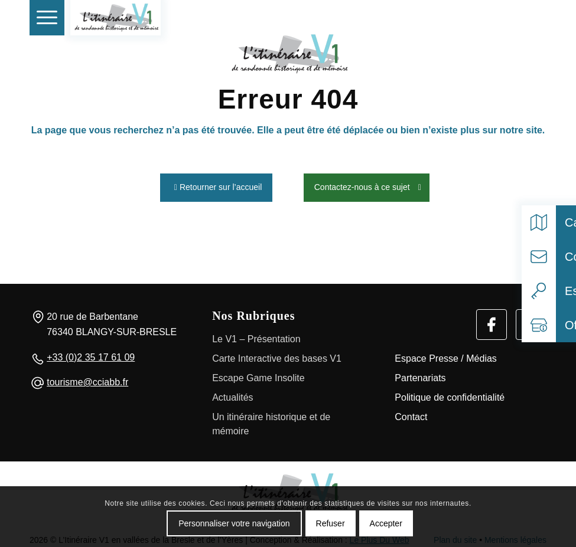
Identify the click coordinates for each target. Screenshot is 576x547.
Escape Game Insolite (258, 375)
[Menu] (47, 17)
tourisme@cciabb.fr (87, 380)
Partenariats (420, 375)
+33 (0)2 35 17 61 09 (91, 354)
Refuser (330, 523)
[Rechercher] (504, 18)
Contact (411, 414)
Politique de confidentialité (450, 394)
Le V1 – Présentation (256, 336)
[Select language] (531, 18)
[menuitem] (47, 17)
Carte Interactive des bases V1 (276, 356)
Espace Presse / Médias (446, 356)
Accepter (386, 523)
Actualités (232, 394)
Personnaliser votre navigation (233, 523)
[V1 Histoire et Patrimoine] (115, 17)
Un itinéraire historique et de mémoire (271, 421)
